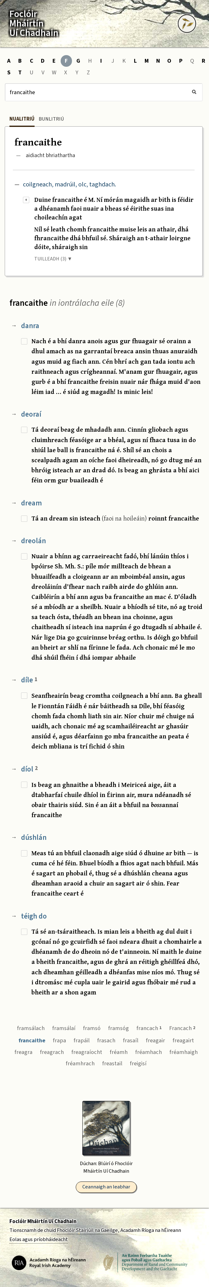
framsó (92, 1028)
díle (29, 680)
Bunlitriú (51, 119)
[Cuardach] (104, 92)
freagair (155, 1040)
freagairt (183, 1040)
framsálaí (63, 1028)
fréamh (119, 1052)
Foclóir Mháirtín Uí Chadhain (42, 1221)
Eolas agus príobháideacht (38, 1239)
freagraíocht (86, 1052)
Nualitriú (22, 119)
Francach (182, 1028)
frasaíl (130, 1040)
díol (29, 769)
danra (30, 326)
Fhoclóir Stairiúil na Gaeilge (87, 1230)
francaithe (32, 1040)
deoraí (31, 414)
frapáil (82, 1040)
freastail (112, 1063)
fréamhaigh (183, 1052)
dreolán (33, 541)
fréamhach (148, 1052)
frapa (59, 1040)
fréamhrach (80, 1063)
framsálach (31, 1028)
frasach (106, 1040)
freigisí (138, 1063)
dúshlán (34, 837)
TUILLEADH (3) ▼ (53, 258)
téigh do (34, 916)
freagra (23, 1052)
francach (149, 1028)
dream (31, 503)
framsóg (118, 1028)
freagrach (52, 1052)
